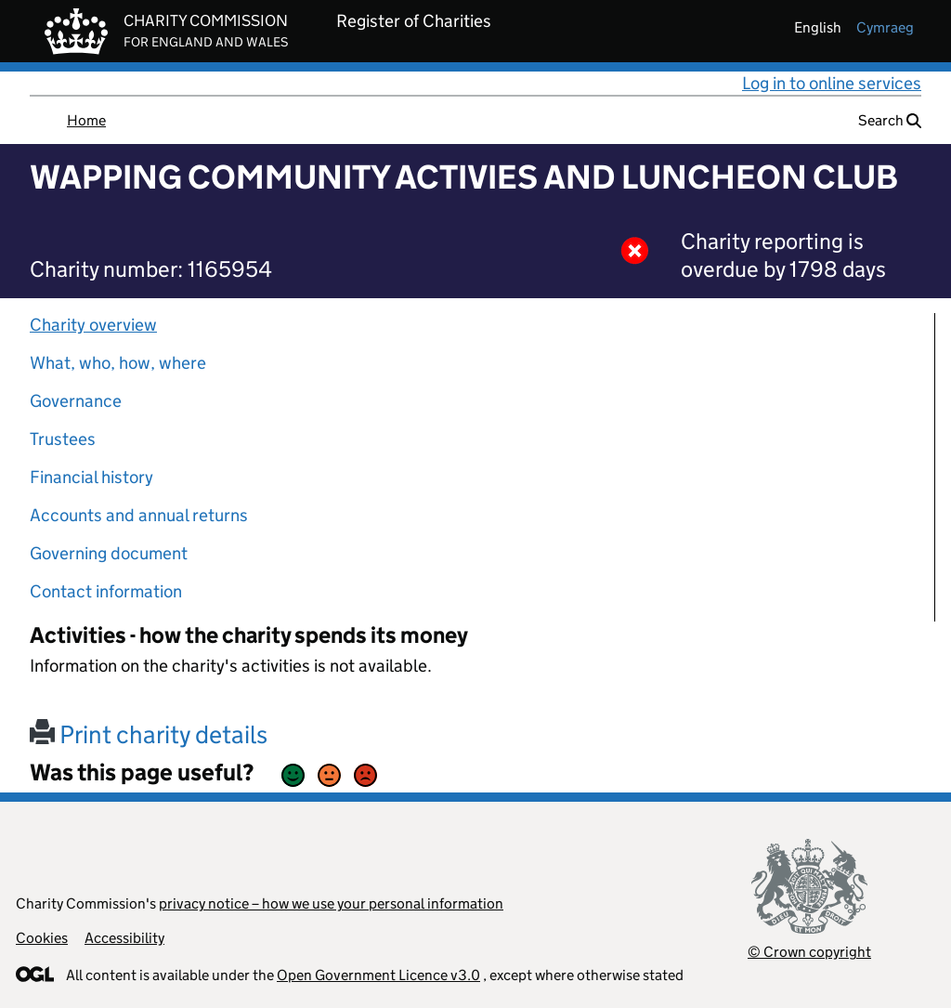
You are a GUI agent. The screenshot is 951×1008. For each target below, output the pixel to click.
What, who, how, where (118, 362)
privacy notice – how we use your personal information (331, 903)
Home (86, 120)
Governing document (109, 553)
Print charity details (148, 734)
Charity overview (93, 324)
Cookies (42, 938)
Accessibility (124, 938)
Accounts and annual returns (139, 515)
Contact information (106, 591)
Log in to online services (831, 83)
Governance (76, 401)
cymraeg (885, 27)
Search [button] (889, 120)
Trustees (63, 439)
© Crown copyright (809, 952)
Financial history (91, 477)
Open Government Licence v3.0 (378, 975)
